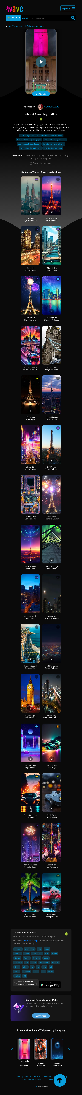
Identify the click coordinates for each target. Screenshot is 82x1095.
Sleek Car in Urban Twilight (51, 816)
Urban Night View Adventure (52, 866)
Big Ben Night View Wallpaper (30, 716)
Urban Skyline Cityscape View (51, 269)
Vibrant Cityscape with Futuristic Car (30, 368)
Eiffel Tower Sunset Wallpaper (51, 468)
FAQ (51, 1079)
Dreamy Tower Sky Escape (30, 567)
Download (41, 94)
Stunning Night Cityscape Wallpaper (52, 319)
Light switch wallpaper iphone (54, 140)
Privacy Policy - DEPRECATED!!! (34, 1079)
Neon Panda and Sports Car (51, 915)
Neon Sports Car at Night (52, 766)
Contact (18, 1076)
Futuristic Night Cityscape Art (30, 766)
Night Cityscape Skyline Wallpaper (51, 667)
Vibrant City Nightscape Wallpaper (51, 716)
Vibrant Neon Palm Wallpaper (30, 915)
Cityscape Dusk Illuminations (30, 617)
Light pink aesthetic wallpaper (53, 144)
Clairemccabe (48, 106)
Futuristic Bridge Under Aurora (51, 567)
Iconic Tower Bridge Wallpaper (51, 368)
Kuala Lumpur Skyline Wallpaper (30, 219)
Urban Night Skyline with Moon (52, 617)
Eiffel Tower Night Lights (30, 418)
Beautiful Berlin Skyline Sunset (52, 418)
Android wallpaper (31, 940)
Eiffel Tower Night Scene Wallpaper (52, 219)
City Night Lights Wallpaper (30, 269)
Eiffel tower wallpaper (35, 26)
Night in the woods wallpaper (51, 135)
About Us (27, 1076)
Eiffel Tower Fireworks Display (52, 518)
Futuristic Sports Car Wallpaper (30, 816)
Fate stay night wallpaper (29, 135)
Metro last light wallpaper (53, 148)
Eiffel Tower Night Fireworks (30, 319)
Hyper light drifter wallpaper (30, 148)
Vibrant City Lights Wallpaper (30, 468)
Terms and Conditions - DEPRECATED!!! (49, 1076)
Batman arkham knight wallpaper (29, 140)
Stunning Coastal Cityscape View (30, 667)
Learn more (41, 1016)
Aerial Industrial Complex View (30, 518)
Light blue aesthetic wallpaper (29, 144)
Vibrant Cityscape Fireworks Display (30, 866)
